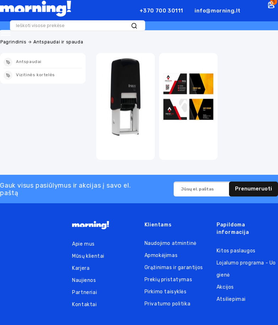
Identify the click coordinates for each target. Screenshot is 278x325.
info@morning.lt (218, 10)
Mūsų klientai (88, 256)
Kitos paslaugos (236, 251)
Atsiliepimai (231, 299)
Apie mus (83, 244)
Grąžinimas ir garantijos (174, 267)
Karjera (80, 268)
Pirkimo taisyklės (166, 292)
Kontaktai (84, 305)
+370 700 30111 (161, 10)
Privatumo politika (168, 304)
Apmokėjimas (161, 255)
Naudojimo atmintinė (171, 243)
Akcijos (225, 287)
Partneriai (84, 292)
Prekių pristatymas (168, 280)
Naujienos (84, 280)
